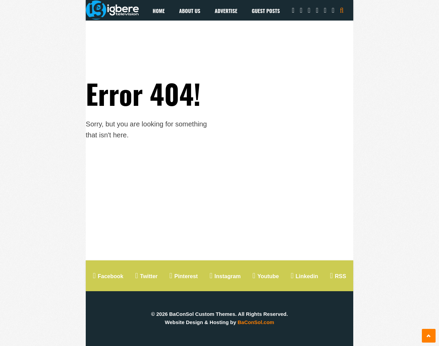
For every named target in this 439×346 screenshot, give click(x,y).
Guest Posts (266, 10)
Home (159, 10)
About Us (189, 10)
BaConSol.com (256, 322)
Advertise (226, 10)
